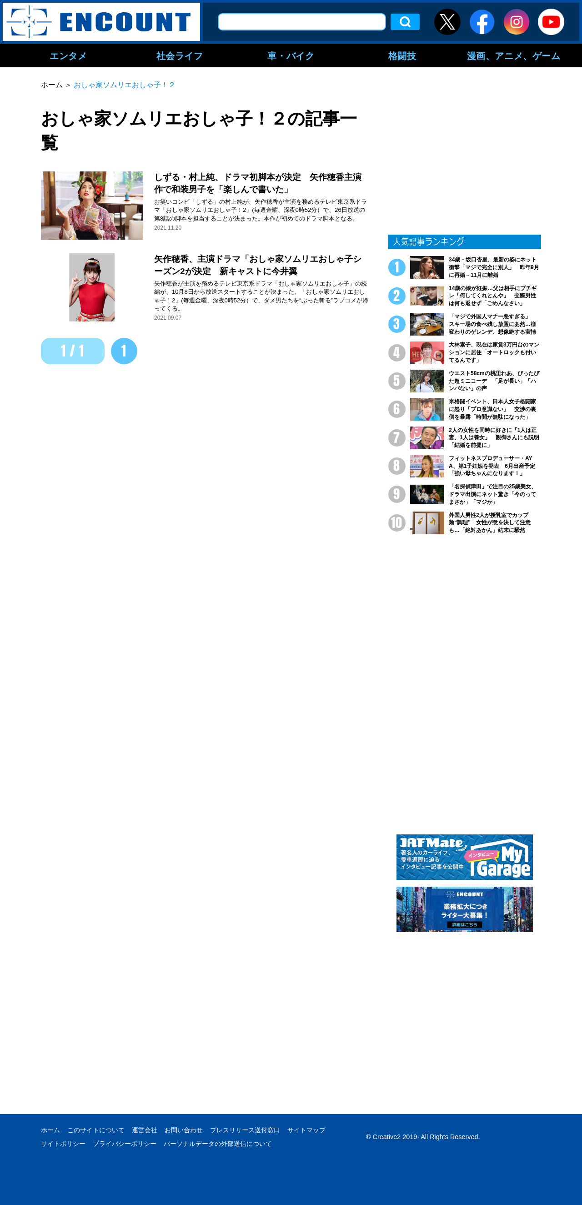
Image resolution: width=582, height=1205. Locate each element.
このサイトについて (96, 1130)
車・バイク (290, 55)
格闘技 (402, 55)
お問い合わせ (184, 1130)
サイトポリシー (63, 1143)
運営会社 (144, 1130)
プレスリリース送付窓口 (245, 1130)
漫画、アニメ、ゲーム (514, 55)
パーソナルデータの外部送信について (218, 1143)
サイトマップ (306, 1130)
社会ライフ (179, 55)
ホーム (50, 1130)
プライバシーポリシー (124, 1143)
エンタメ (68, 55)
